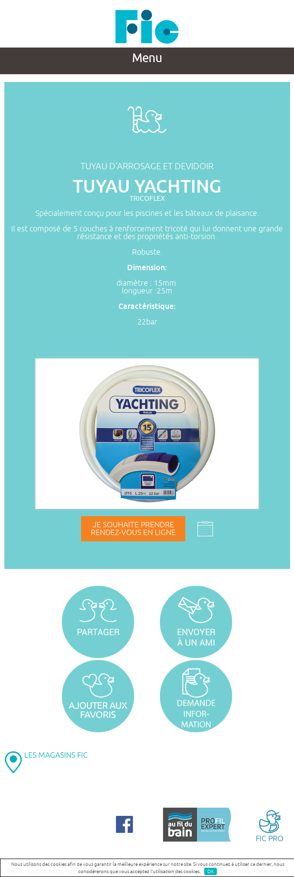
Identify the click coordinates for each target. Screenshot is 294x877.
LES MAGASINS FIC (56, 755)
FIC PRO (269, 825)
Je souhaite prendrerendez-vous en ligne (133, 528)
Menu (147, 58)
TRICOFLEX (147, 199)
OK (210, 871)
